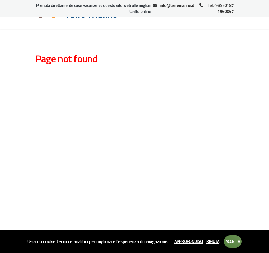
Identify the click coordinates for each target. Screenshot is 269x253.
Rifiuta (212, 241)
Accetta (233, 241)
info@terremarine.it (173, 5)
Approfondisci (188, 241)
